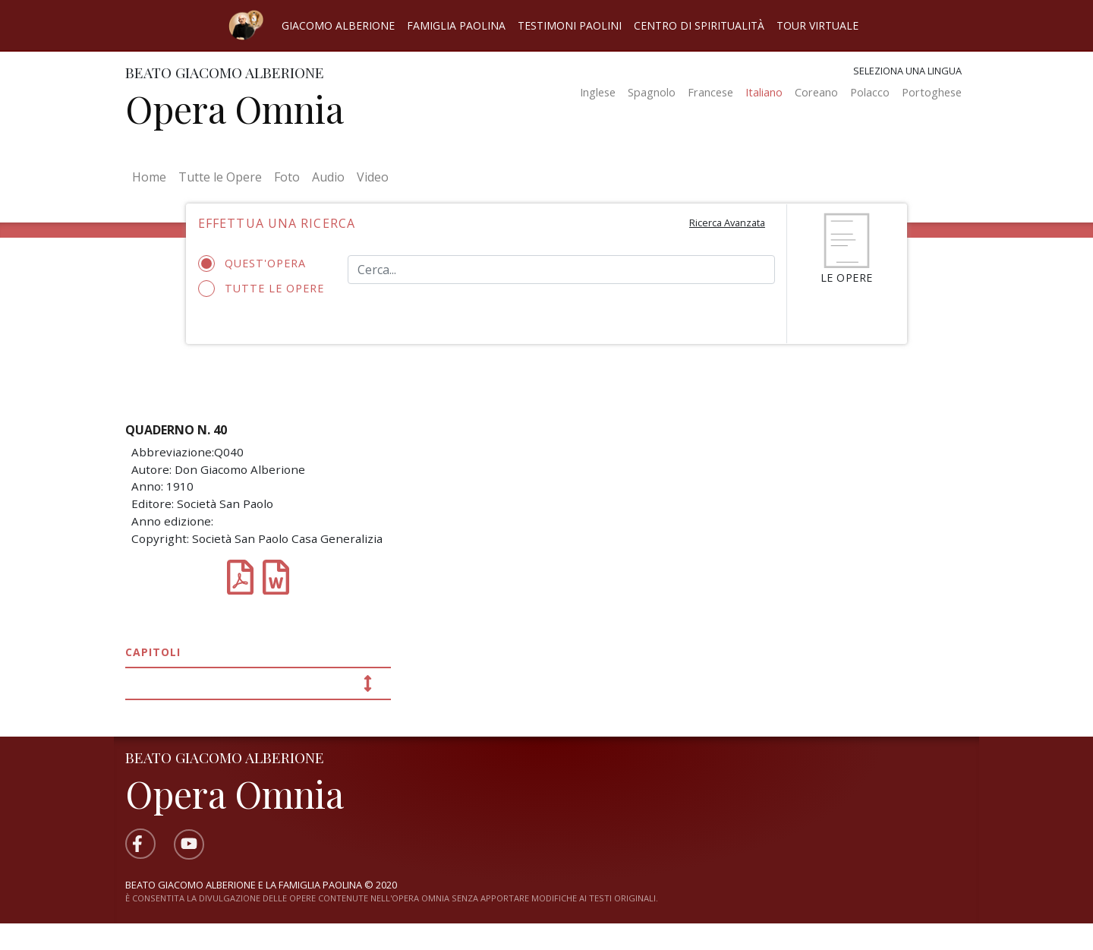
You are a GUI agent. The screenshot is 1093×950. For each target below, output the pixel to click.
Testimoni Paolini (570, 25)
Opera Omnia (234, 108)
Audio (328, 177)
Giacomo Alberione (338, 25)
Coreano (816, 92)
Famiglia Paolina (456, 25)
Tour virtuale (817, 25)
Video (373, 177)
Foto (287, 177)
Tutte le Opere (220, 177)
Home (152, 176)
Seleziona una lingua (907, 70)
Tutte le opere (261, 288)
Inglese (598, 92)
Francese (710, 92)
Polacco (870, 92)
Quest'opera (257, 263)
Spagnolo (652, 92)
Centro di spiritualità (699, 25)
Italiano (764, 92)
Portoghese (932, 92)
